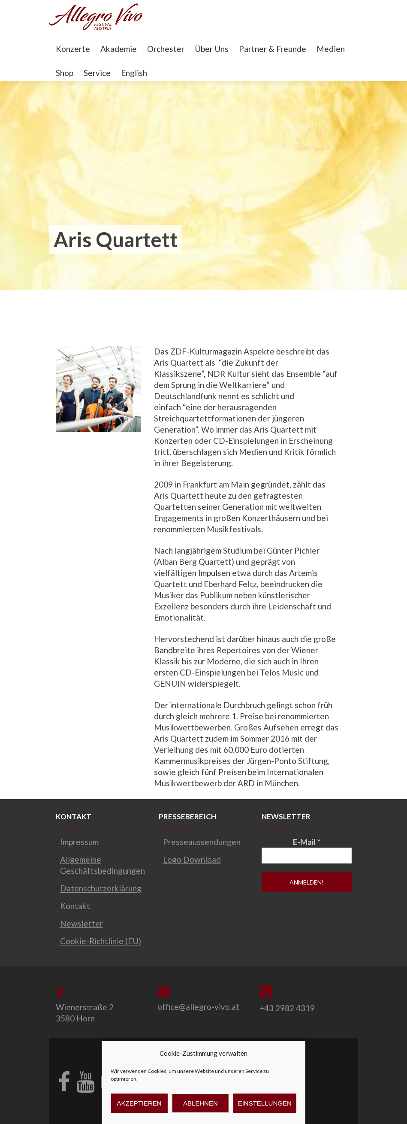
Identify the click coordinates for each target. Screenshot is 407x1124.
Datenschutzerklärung (101, 888)
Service (97, 73)
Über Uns (212, 49)
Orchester (165, 49)
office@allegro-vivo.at (198, 1007)
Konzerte (73, 49)
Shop (64, 73)
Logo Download (192, 859)
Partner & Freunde (272, 49)
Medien (331, 49)
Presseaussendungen (202, 842)
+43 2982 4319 (287, 1008)
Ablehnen (200, 1103)
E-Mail (306, 842)
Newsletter (81, 923)
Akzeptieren (139, 1103)
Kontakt (75, 906)
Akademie (118, 49)
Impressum (79, 842)
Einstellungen (265, 1103)
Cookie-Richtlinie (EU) (100, 941)
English (134, 73)
